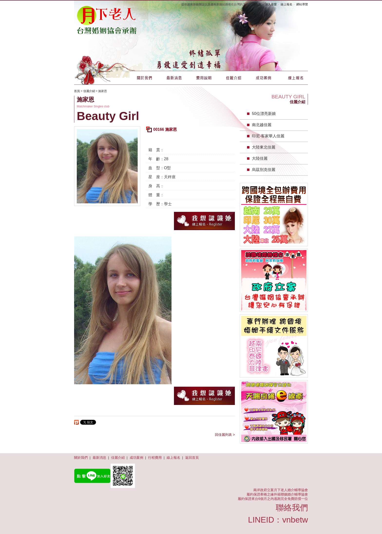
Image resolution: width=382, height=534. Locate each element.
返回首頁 (192, 457)
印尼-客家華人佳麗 (268, 136)
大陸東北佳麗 (263, 147)
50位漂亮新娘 (264, 114)
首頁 (77, 91)
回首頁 (256, 4)
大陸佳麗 (259, 158)
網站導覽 (302, 4)
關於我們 (144, 77)
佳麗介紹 (233, 77)
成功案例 (263, 77)
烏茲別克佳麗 (263, 170)
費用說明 (204, 77)
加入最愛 (271, 4)
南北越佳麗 (261, 125)
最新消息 (174, 77)
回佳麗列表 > (225, 435)
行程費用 (155, 457)
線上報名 (286, 4)
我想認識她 (204, 221)
